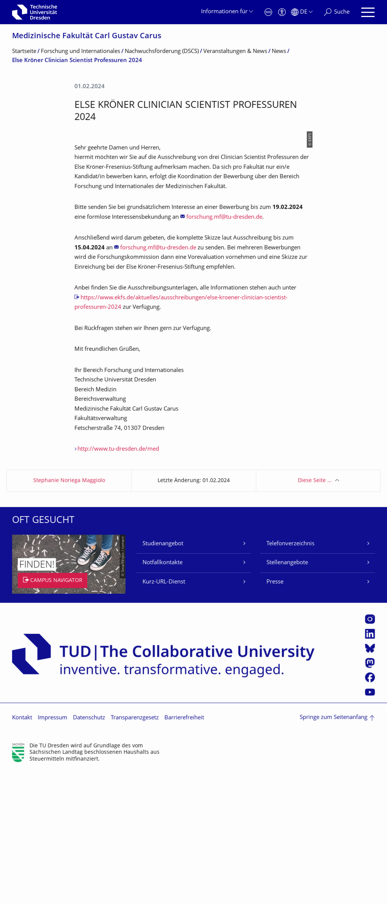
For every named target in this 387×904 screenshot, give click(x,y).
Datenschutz (89, 850)
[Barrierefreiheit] (282, 12)
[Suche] (337, 12)
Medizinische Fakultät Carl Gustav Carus (86, 36)
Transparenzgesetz (135, 850)
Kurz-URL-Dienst (163, 714)
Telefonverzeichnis (290, 676)
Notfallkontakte (162, 695)
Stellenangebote (287, 695)
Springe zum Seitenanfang (333, 850)
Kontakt (22, 850)
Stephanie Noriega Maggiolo (69, 612)
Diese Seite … (314, 612)
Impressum (52, 850)
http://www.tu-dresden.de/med (118, 581)
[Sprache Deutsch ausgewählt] (302, 12)
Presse (274, 714)
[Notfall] (268, 12)
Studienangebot (162, 676)
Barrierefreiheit (184, 850)
